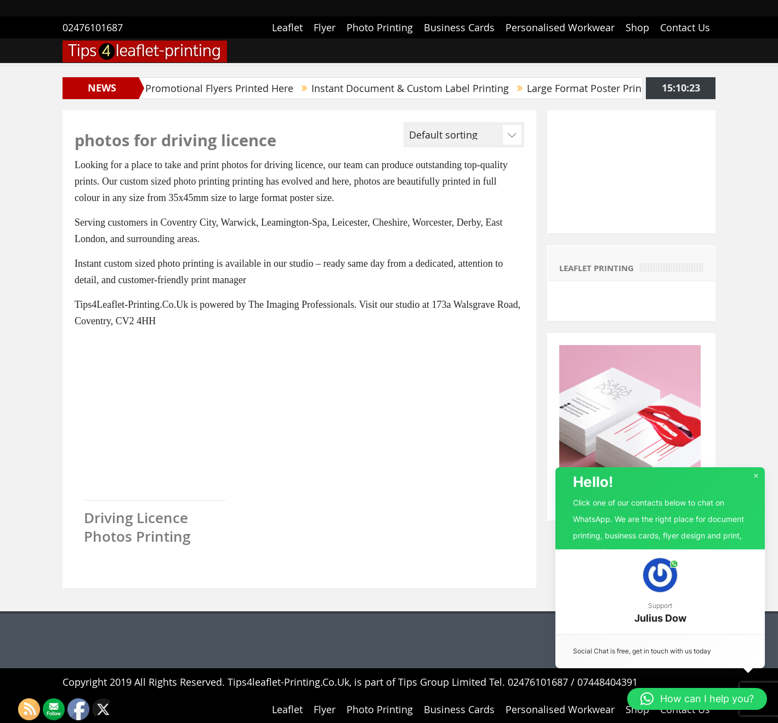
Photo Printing (380, 27)
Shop (637, 27)
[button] (660, 591)
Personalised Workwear (560, 27)
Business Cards (459, 27)
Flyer (325, 27)
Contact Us (685, 27)
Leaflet (287, 27)
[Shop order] (479, 135)
